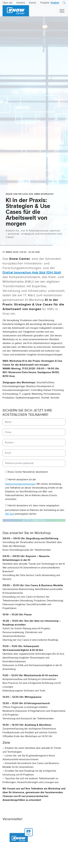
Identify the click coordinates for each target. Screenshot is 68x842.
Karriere (21, 3)
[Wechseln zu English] (55, 3)
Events (32, 3)
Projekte (45, 3)
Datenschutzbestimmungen (20, 484)
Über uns (7, 3)
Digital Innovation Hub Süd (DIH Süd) (32, 272)
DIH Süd (9, 514)
